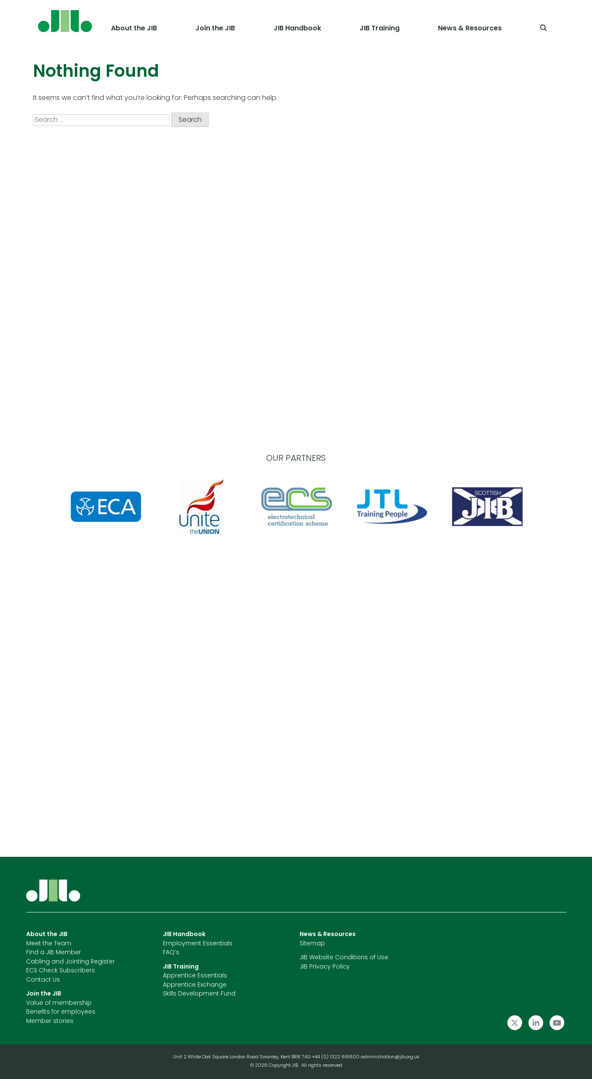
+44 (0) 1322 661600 (336, 1057)
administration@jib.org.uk (390, 1057)
